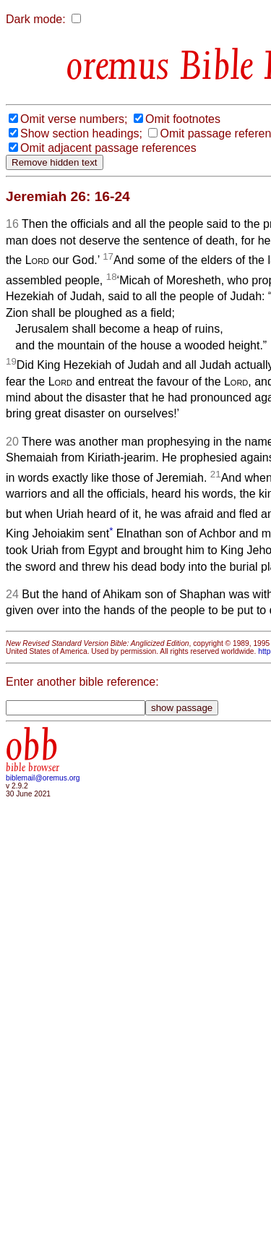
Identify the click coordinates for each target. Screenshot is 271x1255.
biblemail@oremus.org (43, 778)
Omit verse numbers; (73, 119)
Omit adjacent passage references (108, 148)
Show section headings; (81, 133)
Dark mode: (36, 19)
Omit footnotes (182, 119)
